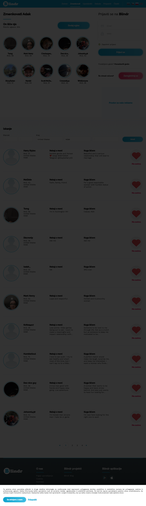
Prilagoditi (32, 500)
